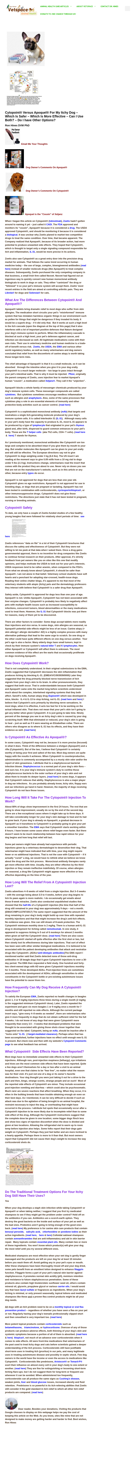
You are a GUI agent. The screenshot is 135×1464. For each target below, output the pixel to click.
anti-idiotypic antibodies (51, 953)
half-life (27, 905)
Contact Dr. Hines (109, 6)
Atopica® (19, 1337)
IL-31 (32, 252)
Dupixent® (54, 696)
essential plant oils (47, 1242)
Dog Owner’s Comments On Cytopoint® (47, 191)
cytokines (10, 394)
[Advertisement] (111, 70)
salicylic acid (33, 1232)
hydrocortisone (51, 1327)
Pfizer (71, 374)
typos (31, 473)
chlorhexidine (50, 1232)
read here (65, 405)
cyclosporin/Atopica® (69, 490)
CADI (49, 224)
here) (11, 435)
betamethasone (13, 1327)
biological (12, 234)
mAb (64, 411)
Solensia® (34, 293)
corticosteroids (54, 1324)
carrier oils (63, 1286)
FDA (60, 224)
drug (72, 228)
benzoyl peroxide (14, 1232)
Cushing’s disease (69, 1378)
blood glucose (38, 1382)
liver (23, 1382)
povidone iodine (69, 1232)
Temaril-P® (76, 1361)
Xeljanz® (50, 381)
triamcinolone (31, 1327)
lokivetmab (55, 221)
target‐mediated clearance (43, 1034)
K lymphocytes (69, 645)
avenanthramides (23, 1238)
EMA (59, 346)
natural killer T (48, 645)
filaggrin (78, 1269)
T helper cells (34, 432)
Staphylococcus (32, 766)
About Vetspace (87, 6)
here (79, 699)
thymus (80, 425)
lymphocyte (38, 425)
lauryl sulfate (27, 1290)
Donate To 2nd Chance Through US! (58, 14)
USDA (48, 346)
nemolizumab (54, 929)
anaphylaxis (35, 398)
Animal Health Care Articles (57, 6)
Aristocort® (60, 1361)
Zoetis (66, 221)
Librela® (9, 293)
